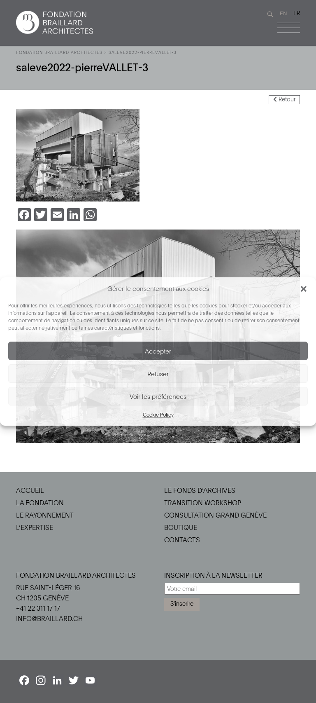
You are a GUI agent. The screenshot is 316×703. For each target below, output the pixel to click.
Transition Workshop (202, 502)
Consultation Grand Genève (215, 515)
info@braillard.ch (49, 618)
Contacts (182, 539)
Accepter (158, 351)
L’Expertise (34, 527)
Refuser (158, 374)
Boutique (180, 527)
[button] (304, 288)
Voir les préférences (158, 396)
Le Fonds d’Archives (199, 490)
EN (283, 13)
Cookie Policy (158, 414)
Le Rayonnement (45, 515)
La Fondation (40, 502)
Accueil (30, 490)
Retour (284, 99)
